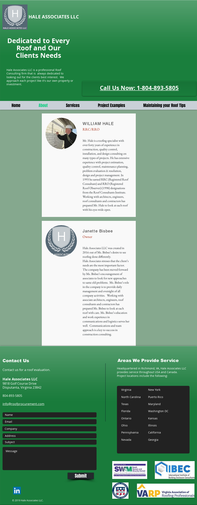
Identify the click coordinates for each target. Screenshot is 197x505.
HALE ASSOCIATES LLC (54, 16)
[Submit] (81, 476)
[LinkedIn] (17, 490)
